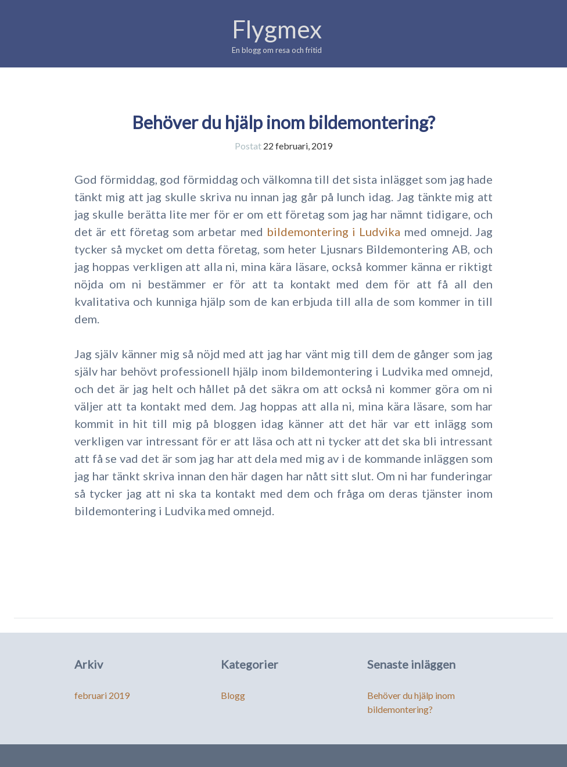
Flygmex (277, 29)
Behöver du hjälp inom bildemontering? (283, 122)
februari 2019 (102, 695)
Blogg (233, 695)
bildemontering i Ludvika (334, 231)
